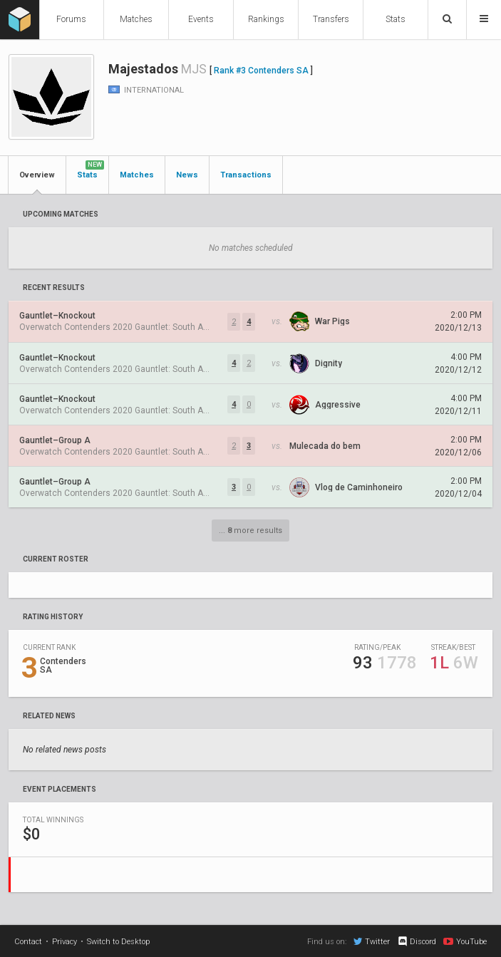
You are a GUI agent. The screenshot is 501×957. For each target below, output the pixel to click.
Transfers (331, 19)
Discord (416, 941)
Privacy (64, 942)
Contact (28, 942)
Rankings (266, 19)
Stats (396, 19)
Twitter (371, 941)
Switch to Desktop (118, 942)
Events (201, 19)
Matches (136, 19)
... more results (250, 530)
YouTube (465, 941)
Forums (71, 19)
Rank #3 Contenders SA (261, 71)
